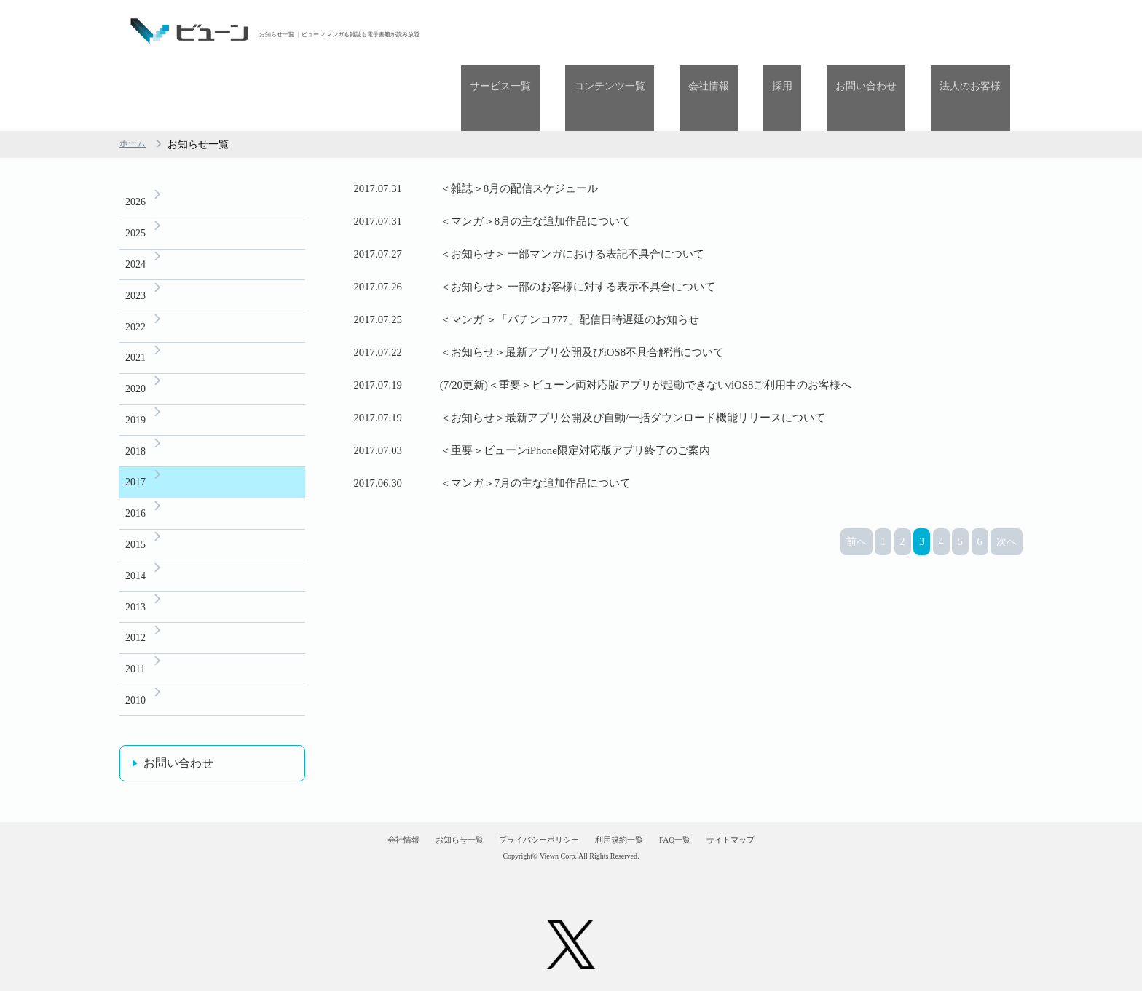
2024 (135, 204)
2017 (135, 439)
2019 (135, 372)
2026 (135, 137)
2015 (135, 506)
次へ (1006, 709)
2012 (135, 606)
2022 (135, 271)
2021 (135, 305)
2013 (135, 573)
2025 (135, 171)
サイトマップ (795, 825)
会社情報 (770, 30)
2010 (135, 673)
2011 (135, 639)
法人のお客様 (979, 30)
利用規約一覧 (633, 825)
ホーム (134, 78)
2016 (135, 472)
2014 (135, 539)
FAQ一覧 (715, 825)
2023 (135, 238)
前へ (856, 709)
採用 (826, 30)
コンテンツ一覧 (689, 30)
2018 (135, 405)
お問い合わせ (893, 30)
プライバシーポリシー (526, 825)
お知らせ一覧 (419, 825)
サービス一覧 (597, 30)
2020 (135, 338)
